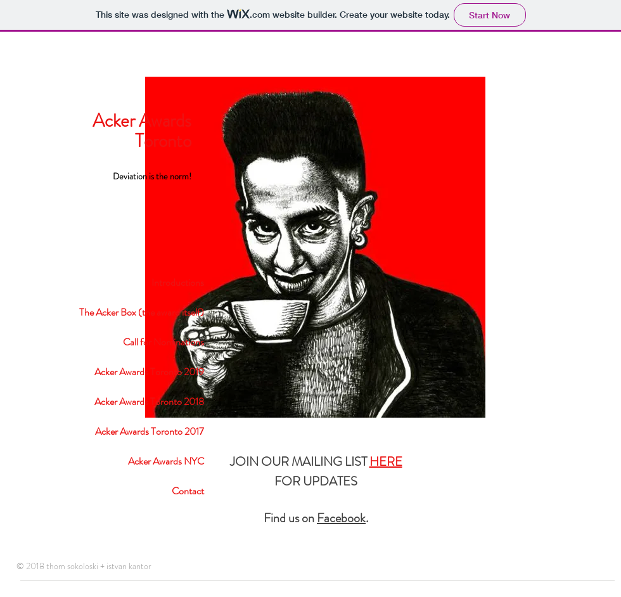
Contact (188, 491)
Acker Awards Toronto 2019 (149, 371)
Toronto (163, 141)
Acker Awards (142, 121)
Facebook (341, 518)
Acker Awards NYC (166, 461)
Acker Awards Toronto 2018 (149, 401)
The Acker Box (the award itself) (141, 312)
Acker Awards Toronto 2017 (149, 431)
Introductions (177, 282)
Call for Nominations (163, 342)
